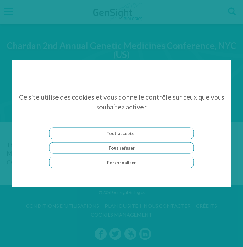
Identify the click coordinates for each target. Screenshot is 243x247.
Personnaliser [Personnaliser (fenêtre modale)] (121, 162)
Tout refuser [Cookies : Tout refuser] (121, 147)
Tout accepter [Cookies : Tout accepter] (121, 133)
